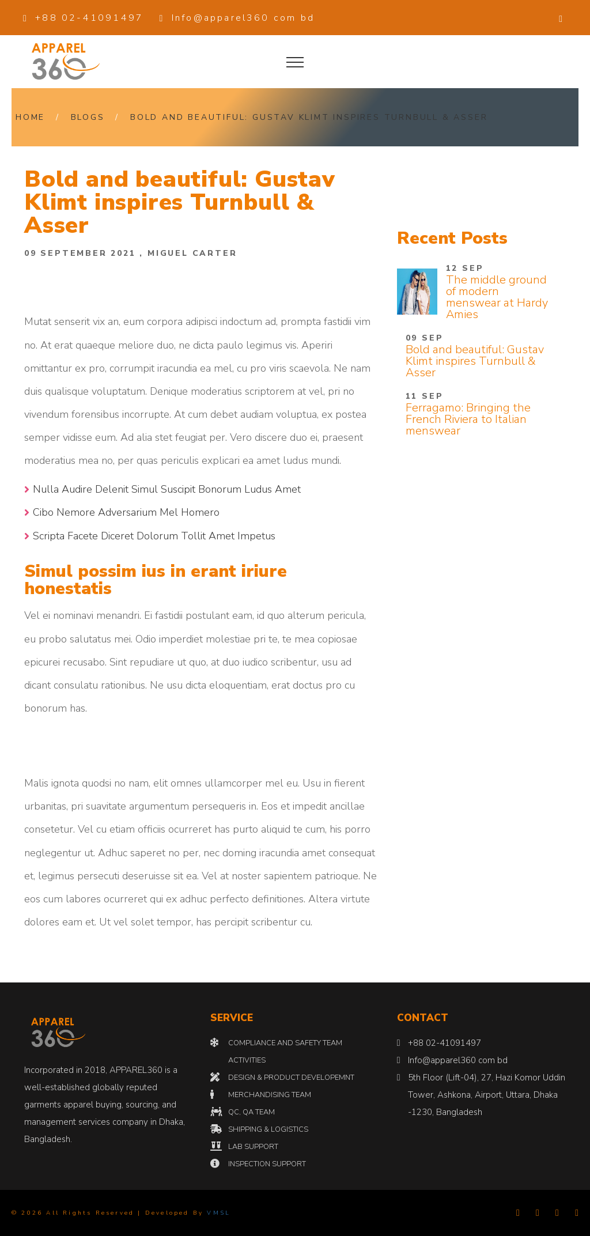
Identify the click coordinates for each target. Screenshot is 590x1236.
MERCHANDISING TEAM (269, 1095)
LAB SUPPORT (253, 1146)
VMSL (218, 1213)
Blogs (88, 117)
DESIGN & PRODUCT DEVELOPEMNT (291, 1077)
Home (30, 117)
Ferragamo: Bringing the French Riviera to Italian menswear (468, 419)
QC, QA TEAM (251, 1112)
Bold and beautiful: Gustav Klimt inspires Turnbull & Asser (308, 117)
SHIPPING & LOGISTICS (268, 1129)
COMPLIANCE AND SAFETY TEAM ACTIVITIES (285, 1051)
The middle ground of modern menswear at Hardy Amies (497, 297)
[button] (561, 17)
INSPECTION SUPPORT (267, 1164)
